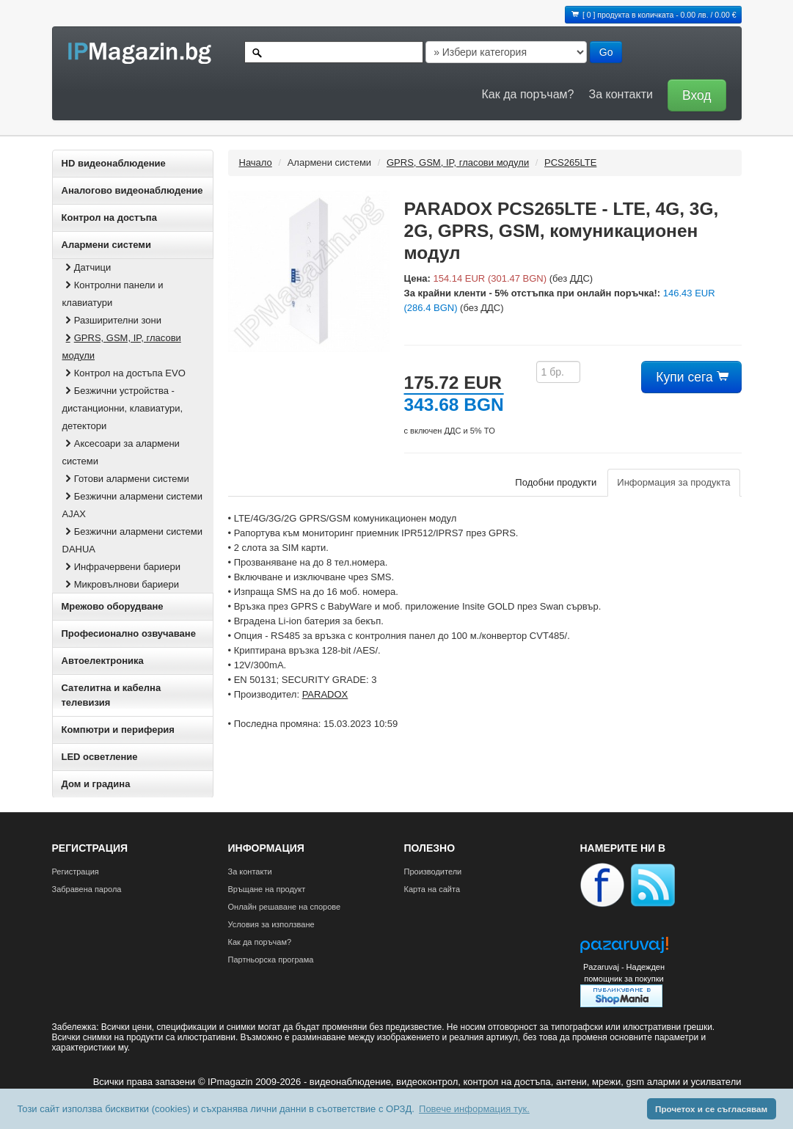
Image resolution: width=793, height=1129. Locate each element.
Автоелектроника (103, 660)
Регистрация (75, 871)
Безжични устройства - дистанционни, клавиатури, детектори (122, 408)
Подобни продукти (555, 482)
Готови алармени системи (125, 478)
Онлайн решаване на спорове (284, 906)
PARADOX (325, 694)
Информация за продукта (673, 482)
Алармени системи (106, 244)
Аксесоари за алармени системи (121, 452)
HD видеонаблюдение (114, 163)
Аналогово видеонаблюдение (132, 190)
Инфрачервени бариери (121, 566)
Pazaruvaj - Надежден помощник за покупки (624, 972)
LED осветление (100, 756)
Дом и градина (96, 783)
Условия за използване (271, 924)
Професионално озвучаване (129, 633)
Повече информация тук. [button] (474, 1108)
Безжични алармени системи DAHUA (132, 540)
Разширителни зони (111, 320)
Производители (433, 871)
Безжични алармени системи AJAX (132, 505)
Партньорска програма (271, 959)
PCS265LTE (570, 162)
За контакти (620, 94)
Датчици (87, 267)
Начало (255, 162)
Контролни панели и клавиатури (113, 293)
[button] (693, 94)
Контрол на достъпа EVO (124, 373)
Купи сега (691, 377)
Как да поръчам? (528, 94)
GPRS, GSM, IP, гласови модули (121, 346)
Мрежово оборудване (113, 606)
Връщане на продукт (267, 889)
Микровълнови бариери (120, 584)
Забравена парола (87, 889)
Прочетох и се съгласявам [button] (711, 1109)
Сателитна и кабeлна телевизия (111, 695)
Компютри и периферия (118, 729)
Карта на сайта (432, 889)
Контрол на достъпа (109, 217)
